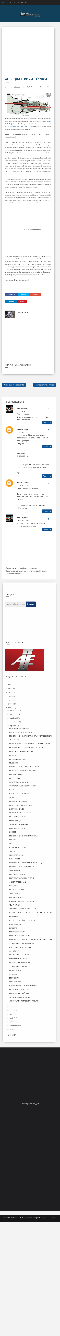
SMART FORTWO (15, 893)
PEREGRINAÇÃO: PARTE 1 (18, 816)
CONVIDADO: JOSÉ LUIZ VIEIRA (20, 813)
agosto (12, 726)
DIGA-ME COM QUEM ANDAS (19, 962)
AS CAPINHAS (14, 740)
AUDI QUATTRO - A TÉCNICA (19, 993)
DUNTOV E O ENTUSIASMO (19, 728)
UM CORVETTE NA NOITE (18, 959)
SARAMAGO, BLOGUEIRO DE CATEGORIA (24, 767)
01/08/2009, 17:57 (23, 411)
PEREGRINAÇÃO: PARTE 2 (18, 759)
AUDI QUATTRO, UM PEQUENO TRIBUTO (23, 1001)
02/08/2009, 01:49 (23, 521)
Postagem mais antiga (44, 385)
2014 (10, 688)
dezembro (14, 710)
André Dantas (23, 482)
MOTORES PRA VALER (17, 932)
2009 (10, 708)
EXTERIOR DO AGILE (16, 840)
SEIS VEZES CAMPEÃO (17, 889)
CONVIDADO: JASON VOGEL (19, 782)
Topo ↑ (53, 1218)
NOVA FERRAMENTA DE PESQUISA (21, 732)
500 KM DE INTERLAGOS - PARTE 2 (21, 943)
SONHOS (12, 832)
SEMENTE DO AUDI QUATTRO (20, 997)
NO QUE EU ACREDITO (17, 897)
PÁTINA (12, 790)
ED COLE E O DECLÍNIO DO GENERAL (22, 920)
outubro (13, 718)
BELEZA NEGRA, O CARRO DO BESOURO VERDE (26, 747)
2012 (10, 696)
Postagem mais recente (13, 385)
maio (12, 1014)
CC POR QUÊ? (14, 951)
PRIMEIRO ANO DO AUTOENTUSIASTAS (23, 836)
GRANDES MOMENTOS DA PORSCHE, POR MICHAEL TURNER (31, 913)
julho (12, 1006)
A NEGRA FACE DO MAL (17, 882)
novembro (14, 714)
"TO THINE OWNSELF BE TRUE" (20, 955)
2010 (10, 704)
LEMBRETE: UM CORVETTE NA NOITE (22, 901)
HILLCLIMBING (14, 916)
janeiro (12, 1029)
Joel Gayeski (22, 408)
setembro (13, 722)
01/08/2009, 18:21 (23, 432)
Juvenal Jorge (22, 429)
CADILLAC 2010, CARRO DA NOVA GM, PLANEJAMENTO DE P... (31, 939)
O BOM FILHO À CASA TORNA (19, 793)
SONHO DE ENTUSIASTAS (18, 824)
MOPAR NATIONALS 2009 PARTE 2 (21, 866)
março (12, 1022)
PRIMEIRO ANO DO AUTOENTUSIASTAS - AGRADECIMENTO (30, 736)
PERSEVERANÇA (15, 820)
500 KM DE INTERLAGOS (18, 966)
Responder (47, 423)
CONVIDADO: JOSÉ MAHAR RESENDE (22, 770)
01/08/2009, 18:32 (23, 456)
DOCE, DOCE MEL (15, 886)
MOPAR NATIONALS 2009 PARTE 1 (21, 878)
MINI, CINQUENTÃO (16, 774)
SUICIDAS (12, 851)
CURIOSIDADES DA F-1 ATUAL (19, 936)
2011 (10, 700)
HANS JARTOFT (14, 859)
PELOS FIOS (13, 763)
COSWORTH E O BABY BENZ (19, 989)
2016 (10, 685)
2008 (10, 1035)
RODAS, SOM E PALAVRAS (18, 801)
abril (11, 1018)
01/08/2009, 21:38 (23, 486)
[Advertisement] (23, 54)
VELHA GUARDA (15, 905)
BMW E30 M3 (14, 978)
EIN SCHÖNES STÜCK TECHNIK (20, 947)
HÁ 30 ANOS (13, 755)
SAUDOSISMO (14, 870)
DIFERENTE (13, 928)
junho (12, 1010)
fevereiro (13, 1025)
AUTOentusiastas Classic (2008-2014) (32, 1218)
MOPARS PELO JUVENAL (18, 874)
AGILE (11, 843)
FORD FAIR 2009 (15, 924)
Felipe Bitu (17, 87)
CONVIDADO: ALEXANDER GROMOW (22, 786)
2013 (10, 692)
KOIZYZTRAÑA (14, 778)
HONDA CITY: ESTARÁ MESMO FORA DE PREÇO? (26, 863)
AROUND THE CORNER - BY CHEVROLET (23, 909)
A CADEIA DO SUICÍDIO (17, 847)
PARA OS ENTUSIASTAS (17, 828)
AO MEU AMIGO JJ (15, 970)
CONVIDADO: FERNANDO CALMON (21, 805)
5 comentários (47, 87)
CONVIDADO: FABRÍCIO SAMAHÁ (21, 751)
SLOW (11, 797)
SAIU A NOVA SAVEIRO (17, 809)
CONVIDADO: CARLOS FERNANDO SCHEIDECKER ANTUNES (30, 744)
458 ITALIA (13, 974)
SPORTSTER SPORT (16, 855)
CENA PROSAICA (15, 982)
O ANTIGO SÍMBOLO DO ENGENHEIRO (23, 985)
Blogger (36, 1104)
